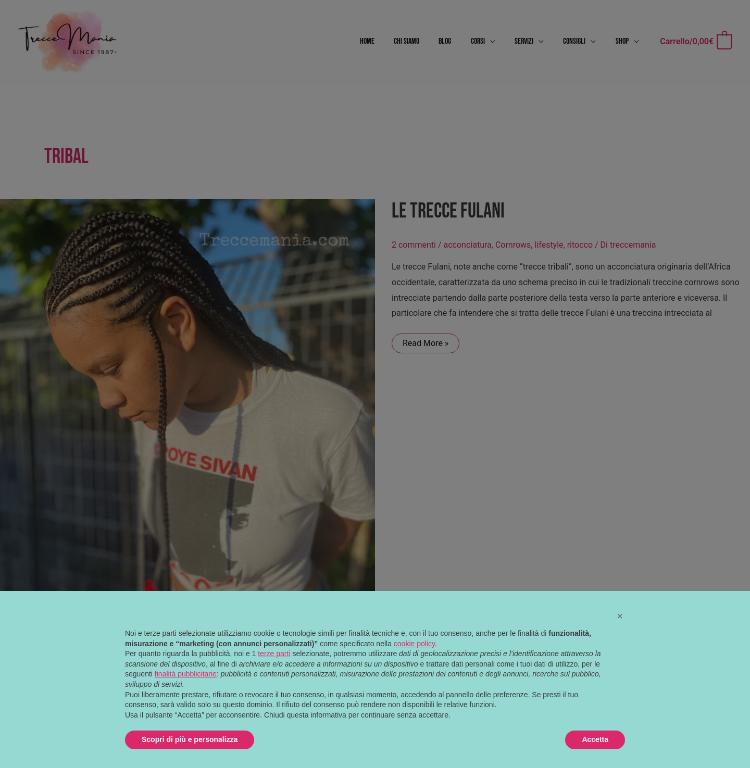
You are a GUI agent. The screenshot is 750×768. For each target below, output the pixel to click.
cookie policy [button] (414, 643)
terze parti (274, 653)
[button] (619, 616)
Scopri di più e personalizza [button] (190, 739)
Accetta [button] (595, 739)
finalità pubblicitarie (186, 674)
